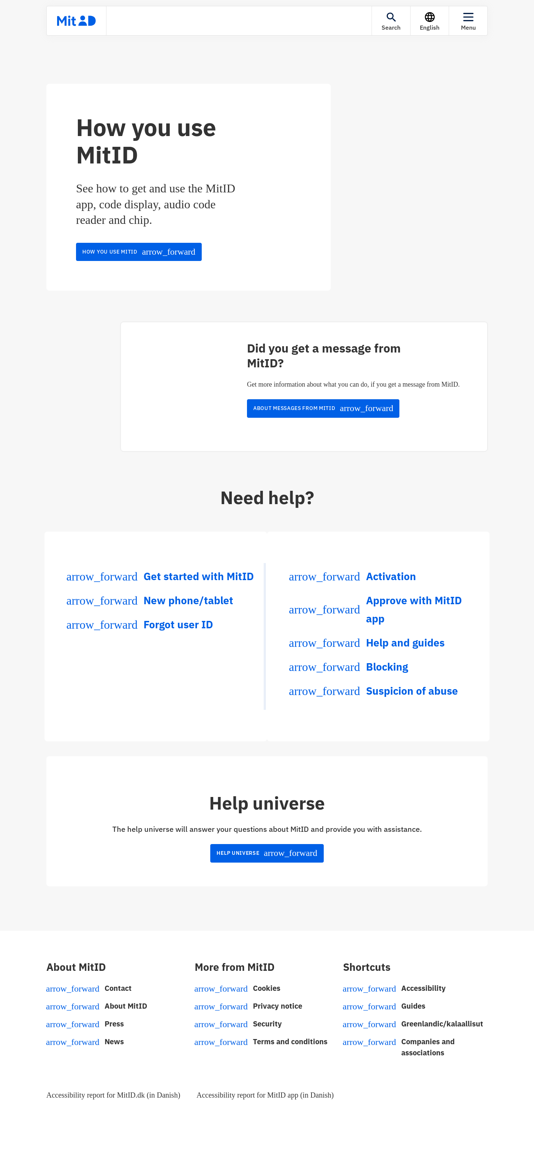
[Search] (391, 20)
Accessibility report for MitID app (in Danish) (265, 1095)
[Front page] (76, 21)
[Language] (430, 20)
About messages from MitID (323, 408)
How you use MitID (138, 252)
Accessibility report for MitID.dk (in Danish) (113, 1095)
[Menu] (468, 20)
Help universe (267, 853)
